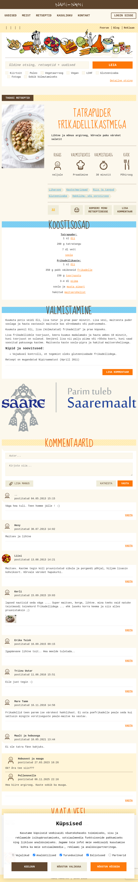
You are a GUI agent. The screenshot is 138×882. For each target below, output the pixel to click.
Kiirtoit (16, 73)
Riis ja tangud (103, 189)
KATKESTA (106, 483)
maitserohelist (75, 292)
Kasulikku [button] (64, 15)
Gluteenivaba (109, 73)
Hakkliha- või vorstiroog (90, 196)
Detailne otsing (121, 80)
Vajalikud (20, 855)
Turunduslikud (71, 855)
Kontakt (84, 15)
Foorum (104, 27)
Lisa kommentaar (124, 210)
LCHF (89, 73)
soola (69, 255)
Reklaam (129, 27)
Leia (112, 65)
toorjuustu (73, 275)
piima (74, 281)
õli (72, 238)
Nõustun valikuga (69, 866)
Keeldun (29, 866)
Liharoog (55, 189)
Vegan (75, 73)
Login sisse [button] (123, 15)
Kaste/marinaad (77, 189)
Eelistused (95, 855)
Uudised (10, 15)
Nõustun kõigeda (108, 866)
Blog (116, 27)
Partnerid (117, 855)
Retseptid (43, 15)
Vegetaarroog (54, 73)
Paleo (33, 73)
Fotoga (16, 76)
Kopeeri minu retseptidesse (98, 210)
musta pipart (76, 286)
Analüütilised (44, 855)
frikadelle (84, 270)
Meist (26, 15)
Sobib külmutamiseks (43, 76)
